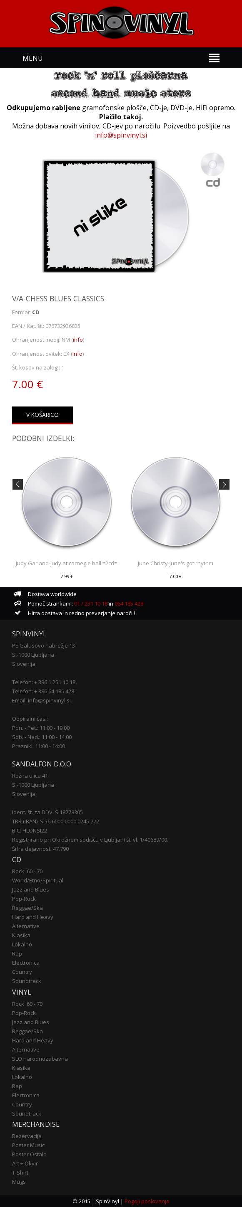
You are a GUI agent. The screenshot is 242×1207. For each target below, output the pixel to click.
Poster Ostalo (29, 1154)
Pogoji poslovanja (147, 1201)
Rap (17, 953)
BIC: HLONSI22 (29, 830)
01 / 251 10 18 (90, 603)
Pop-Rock (24, 898)
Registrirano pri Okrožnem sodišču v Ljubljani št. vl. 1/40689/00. (90, 839)
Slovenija (23, 664)
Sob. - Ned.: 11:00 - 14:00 (42, 737)
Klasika (21, 935)
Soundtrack (26, 981)
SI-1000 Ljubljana (33, 654)
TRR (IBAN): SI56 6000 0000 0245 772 (55, 821)
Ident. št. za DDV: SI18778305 (47, 812)
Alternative (26, 926)
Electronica (26, 962)
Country (22, 971)
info (78, 339)
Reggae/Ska (27, 907)
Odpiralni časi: (30, 718)
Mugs (19, 1181)
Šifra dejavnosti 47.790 (40, 848)
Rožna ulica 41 (30, 775)
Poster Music (28, 1145)
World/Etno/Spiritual (37, 880)
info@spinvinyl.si (121, 135)
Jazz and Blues (30, 889)
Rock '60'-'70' (28, 871)
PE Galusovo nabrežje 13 (43, 645)
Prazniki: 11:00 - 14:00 (38, 746)
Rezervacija (27, 1136)
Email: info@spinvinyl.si (41, 700)
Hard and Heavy (32, 917)
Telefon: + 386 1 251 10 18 (43, 682)
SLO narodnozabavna (40, 1058)
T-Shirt (20, 1172)
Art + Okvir (25, 1163)
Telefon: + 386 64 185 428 (43, 691)
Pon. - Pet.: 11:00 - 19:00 (41, 728)
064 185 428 (129, 603)
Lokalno (22, 944)
